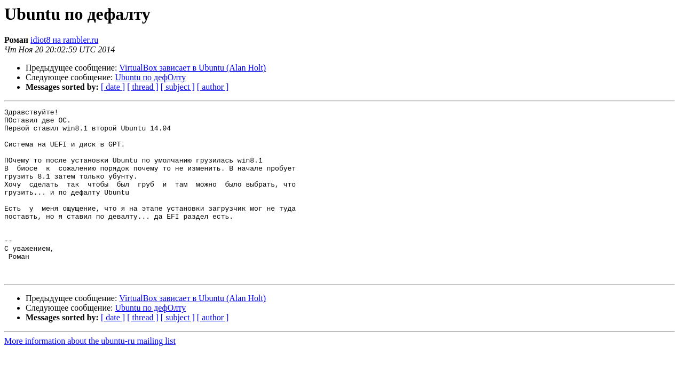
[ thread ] (143, 86)
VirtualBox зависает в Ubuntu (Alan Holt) (192, 67)
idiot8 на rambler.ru (64, 39)
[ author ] (213, 86)
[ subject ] (178, 86)
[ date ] (113, 86)
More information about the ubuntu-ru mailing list (90, 374)
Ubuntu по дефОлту (150, 77)
